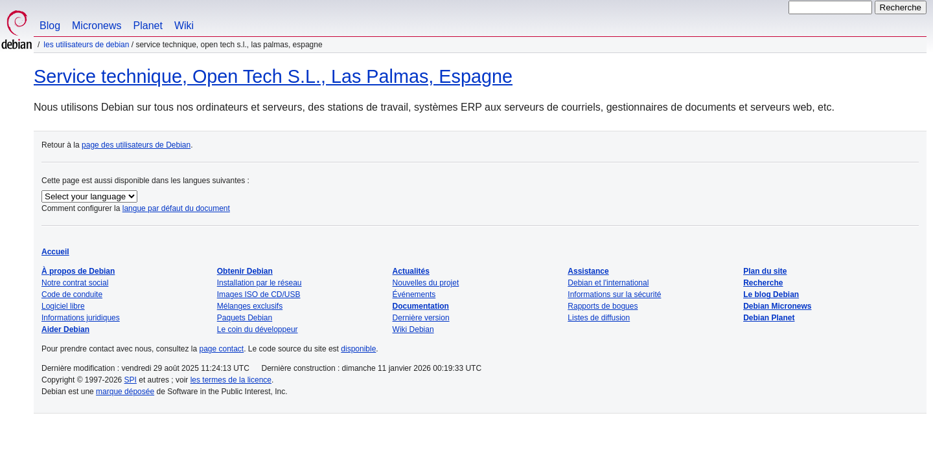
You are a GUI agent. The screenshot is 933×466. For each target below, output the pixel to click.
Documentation (421, 306)
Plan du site (765, 271)
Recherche (763, 282)
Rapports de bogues (603, 306)
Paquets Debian (244, 317)
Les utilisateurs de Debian (86, 44)
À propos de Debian (78, 271)
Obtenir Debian (245, 271)
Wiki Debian (413, 329)
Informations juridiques (80, 317)
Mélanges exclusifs (249, 306)
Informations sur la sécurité (614, 294)
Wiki (184, 25)
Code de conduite (71, 294)
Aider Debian (65, 329)
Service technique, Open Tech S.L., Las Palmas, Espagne (273, 76)
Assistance (588, 271)
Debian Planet (768, 317)
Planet (148, 25)
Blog (50, 25)
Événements (414, 294)
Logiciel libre (63, 306)
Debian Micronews (777, 306)
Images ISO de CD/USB (259, 294)
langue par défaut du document (176, 208)
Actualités (411, 271)
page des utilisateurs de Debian (136, 145)
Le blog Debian (771, 294)
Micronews (96, 25)
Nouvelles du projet (426, 282)
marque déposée (125, 391)
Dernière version (421, 317)
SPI (130, 379)
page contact (221, 348)
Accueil (55, 251)
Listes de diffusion (599, 317)
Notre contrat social (74, 282)
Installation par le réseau (259, 282)
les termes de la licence (230, 379)
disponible (358, 348)
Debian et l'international (608, 282)
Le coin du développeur (257, 329)
